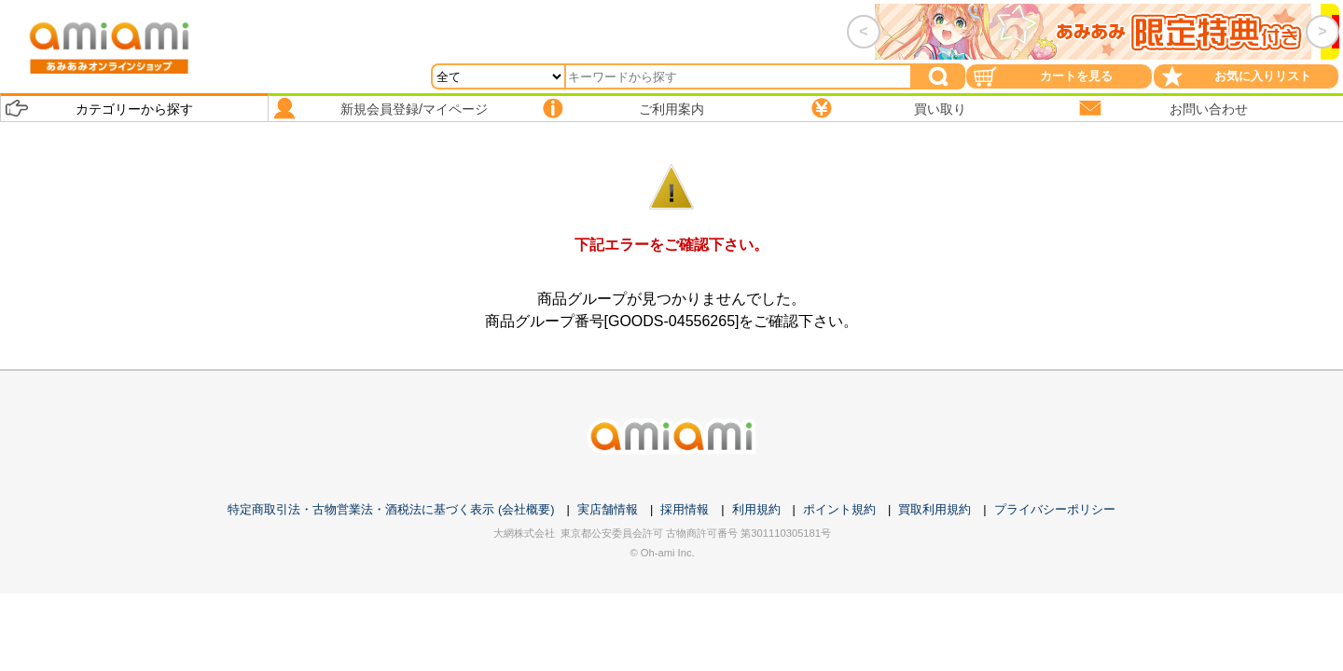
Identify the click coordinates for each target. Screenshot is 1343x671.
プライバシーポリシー (1054, 509)
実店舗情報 (607, 509)
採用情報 (684, 509)
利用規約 (756, 509)
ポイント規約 (839, 509)
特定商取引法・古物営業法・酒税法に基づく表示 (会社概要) (391, 509)
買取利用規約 (934, 509)
